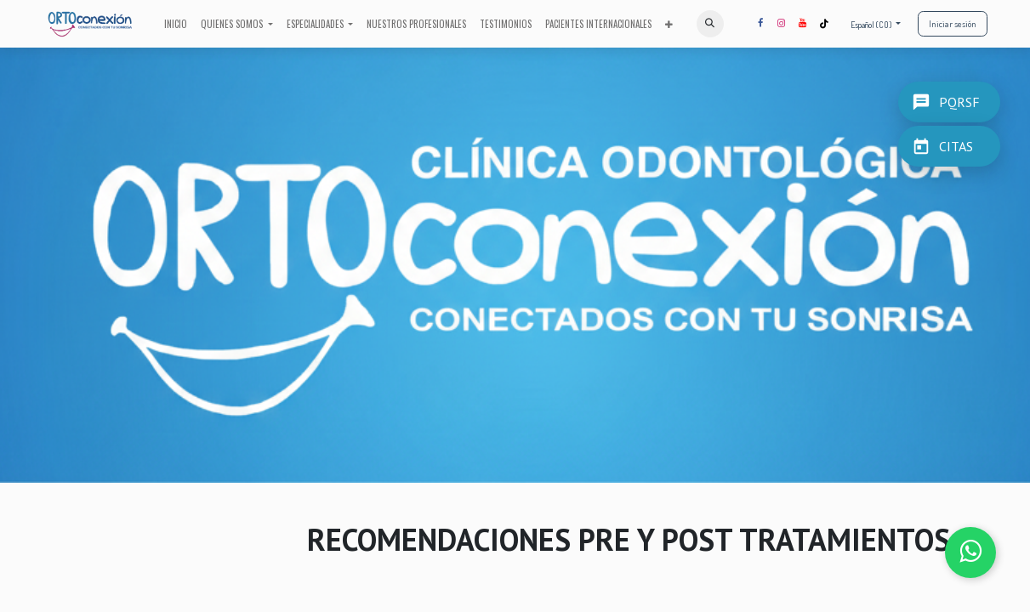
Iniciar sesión (952, 24)
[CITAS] (949, 146)
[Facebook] (760, 23)
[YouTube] (803, 23)
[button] (710, 23)
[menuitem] (175, 24)
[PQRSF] (949, 96)
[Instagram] (781, 23)
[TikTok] (824, 23)
